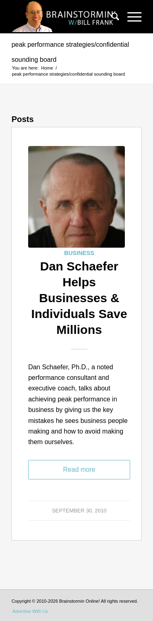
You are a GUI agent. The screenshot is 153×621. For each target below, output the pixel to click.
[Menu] (130, 16)
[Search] (111, 16)
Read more (79, 469)
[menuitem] (111, 16)
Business (79, 253)
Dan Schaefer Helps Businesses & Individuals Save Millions (79, 297)
